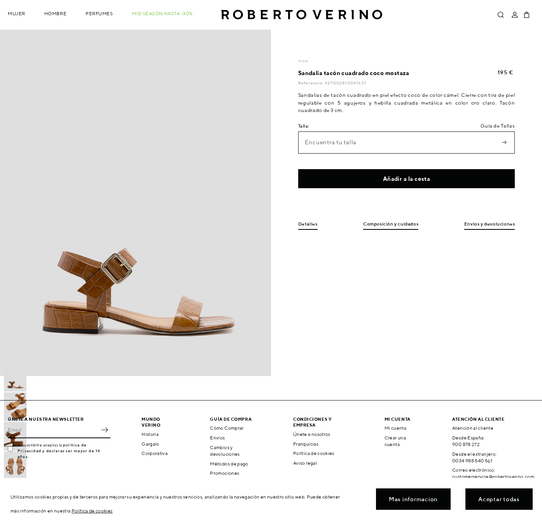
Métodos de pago (229, 464)
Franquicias (305, 444)
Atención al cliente (472, 428)
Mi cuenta (395, 428)
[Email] (53, 429)
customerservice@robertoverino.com (493, 476)
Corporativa (155, 453)
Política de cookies (313, 453)
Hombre (55, 13)
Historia (150, 434)
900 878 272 (466, 444)
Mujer (16, 13)
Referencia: (311, 82)
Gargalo (150, 444)
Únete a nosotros (311, 434)
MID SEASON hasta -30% (162, 13)
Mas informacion (413, 499)
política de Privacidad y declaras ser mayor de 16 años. (58, 451)
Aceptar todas (499, 499)
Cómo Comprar (226, 428)
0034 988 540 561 (472, 461)
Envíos (217, 438)
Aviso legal (305, 463)
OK (104, 429)
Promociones (224, 473)
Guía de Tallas (498, 126)
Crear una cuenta (395, 441)
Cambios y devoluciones (225, 450)
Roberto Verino (301, 15)
